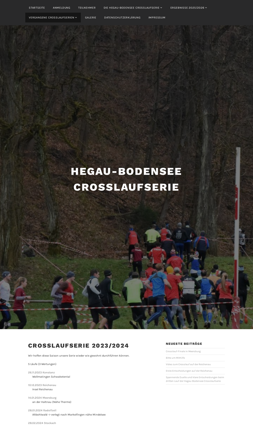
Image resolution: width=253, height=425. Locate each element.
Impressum (157, 17)
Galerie (90, 17)
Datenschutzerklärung (122, 17)
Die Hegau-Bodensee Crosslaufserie (132, 7)
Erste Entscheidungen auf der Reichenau (189, 370)
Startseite (37, 7)
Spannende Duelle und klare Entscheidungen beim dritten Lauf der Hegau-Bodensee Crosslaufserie (195, 379)
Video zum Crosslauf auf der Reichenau (188, 364)
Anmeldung (61, 7)
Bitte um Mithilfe (175, 357)
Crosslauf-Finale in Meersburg (183, 351)
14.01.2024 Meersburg (42, 397)
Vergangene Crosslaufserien (51, 17)
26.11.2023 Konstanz (41, 372)
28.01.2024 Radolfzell (42, 410)
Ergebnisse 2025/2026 (187, 7)
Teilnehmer (87, 7)
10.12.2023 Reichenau (42, 385)
